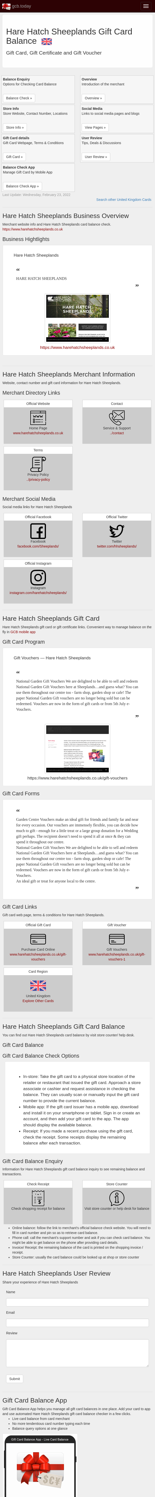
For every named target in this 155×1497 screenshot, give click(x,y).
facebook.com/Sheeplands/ (38, 546)
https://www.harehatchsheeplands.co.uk (32, 229)
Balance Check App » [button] (22, 186)
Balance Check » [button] (19, 98)
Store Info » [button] (15, 127)
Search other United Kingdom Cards (123, 200)
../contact (117, 433)
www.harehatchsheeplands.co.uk (38, 433)
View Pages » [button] (95, 127)
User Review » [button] (96, 157)
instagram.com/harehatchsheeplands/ (38, 593)
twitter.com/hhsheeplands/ (117, 546)
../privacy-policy (38, 479)
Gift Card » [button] (14, 157)
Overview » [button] (93, 98)
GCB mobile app (23, 632)
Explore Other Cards (38, 1001)
